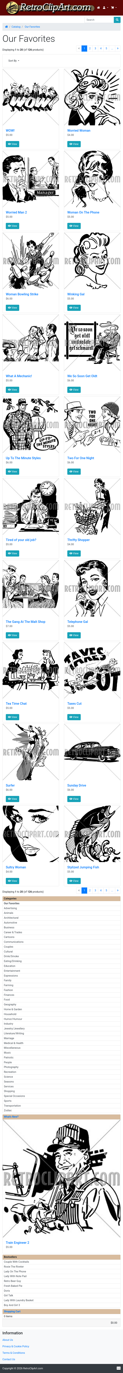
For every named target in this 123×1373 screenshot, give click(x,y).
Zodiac (8, 1110)
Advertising (10, 908)
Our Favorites (32, 26)
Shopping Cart (12, 1311)
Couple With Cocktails (16, 1261)
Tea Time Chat (16, 704)
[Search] (99, 20)
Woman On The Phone (83, 212)
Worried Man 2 (16, 212)
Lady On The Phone (15, 1271)
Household (10, 1014)
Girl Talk (8, 1295)
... (112, 48)
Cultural (8, 951)
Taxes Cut (74, 704)
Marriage (9, 1038)
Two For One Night (80, 458)
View (12, 144)
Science (8, 1076)
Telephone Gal (77, 622)
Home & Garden (13, 1009)
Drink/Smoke (11, 956)
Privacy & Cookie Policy (15, 1346)
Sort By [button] (12, 60)
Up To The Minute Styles (23, 458)
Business (9, 927)
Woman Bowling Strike (22, 294)
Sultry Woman (16, 867)
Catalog (16, 26)
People (8, 1062)
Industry (8, 1023)
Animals (8, 912)
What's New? (11, 1116)
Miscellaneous (12, 1047)
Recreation (10, 1071)
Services (9, 1086)
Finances (9, 994)
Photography (11, 1067)
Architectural (11, 917)
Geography (10, 1004)
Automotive (10, 922)
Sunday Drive (76, 785)
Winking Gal (75, 294)
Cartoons (9, 937)
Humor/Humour (13, 1019)
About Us (7, 1339)
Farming (8, 985)
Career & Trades (13, 932)
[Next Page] (118, 48)
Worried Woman (78, 130)
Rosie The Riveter (14, 1266)
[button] (105, 8)
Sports (7, 1100)
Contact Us (8, 1359)
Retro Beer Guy (12, 1281)
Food (7, 999)
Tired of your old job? (21, 540)
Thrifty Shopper (78, 540)
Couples (8, 946)
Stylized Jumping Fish (83, 867)
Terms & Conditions (13, 1352)
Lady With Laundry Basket (19, 1300)
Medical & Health (13, 1043)
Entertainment (12, 970)
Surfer (10, 785)
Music (7, 1052)
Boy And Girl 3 (12, 1305)
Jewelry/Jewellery (14, 1028)
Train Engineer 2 (17, 1243)
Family (7, 980)
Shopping (9, 1091)
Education (9, 966)
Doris (7, 1290)
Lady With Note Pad (15, 1276)
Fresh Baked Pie (13, 1285)
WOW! (10, 130)
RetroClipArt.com (33, 1368)
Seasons (9, 1081)
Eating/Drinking (13, 961)
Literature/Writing (14, 1033)
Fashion (8, 990)
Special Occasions (14, 1096)
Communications (14, 941)
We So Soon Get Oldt (82, 376)
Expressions (11, 975)
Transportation (12, 1105)
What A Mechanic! (19, 376)
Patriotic (9, 1057)
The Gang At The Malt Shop (25, 622)
